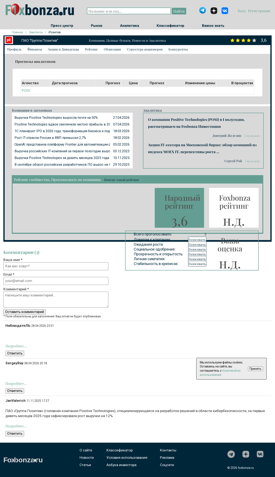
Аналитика (129, 25)
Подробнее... (16, 345)
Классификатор (170, 25)
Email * (8, 274)
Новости (87, 457)
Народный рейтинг (182, 202)
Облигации (112, 49)
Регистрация (258, 10)
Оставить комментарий (24, 312)
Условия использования (126, 457)
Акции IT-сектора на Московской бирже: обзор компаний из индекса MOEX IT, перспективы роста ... (202, 148)
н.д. (234, 220)
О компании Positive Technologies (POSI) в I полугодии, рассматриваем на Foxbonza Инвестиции (196, 123)
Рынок (96, 25)
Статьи (85, 465)
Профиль (14, 49)
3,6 (179, 220)
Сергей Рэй (233, 161)
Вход (242, 10)
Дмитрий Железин (227, 135)
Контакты (168, 450)
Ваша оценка (230, 244)
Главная (17, 32)
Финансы (34, 49)
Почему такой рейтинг (121, 179)
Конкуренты (178, 49)
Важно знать (213, 25)
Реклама (167, 457)
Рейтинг (91, 49)
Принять (255, 368)
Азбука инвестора (121, 465)
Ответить (14, 353)
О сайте (86, 450)
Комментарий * (16, 289)
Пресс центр (62, 25)
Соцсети (167, 465)
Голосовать (197, 239)
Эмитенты (36, 32)
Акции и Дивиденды (63, 49)
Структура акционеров (144, 49)
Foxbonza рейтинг (234, 202)
